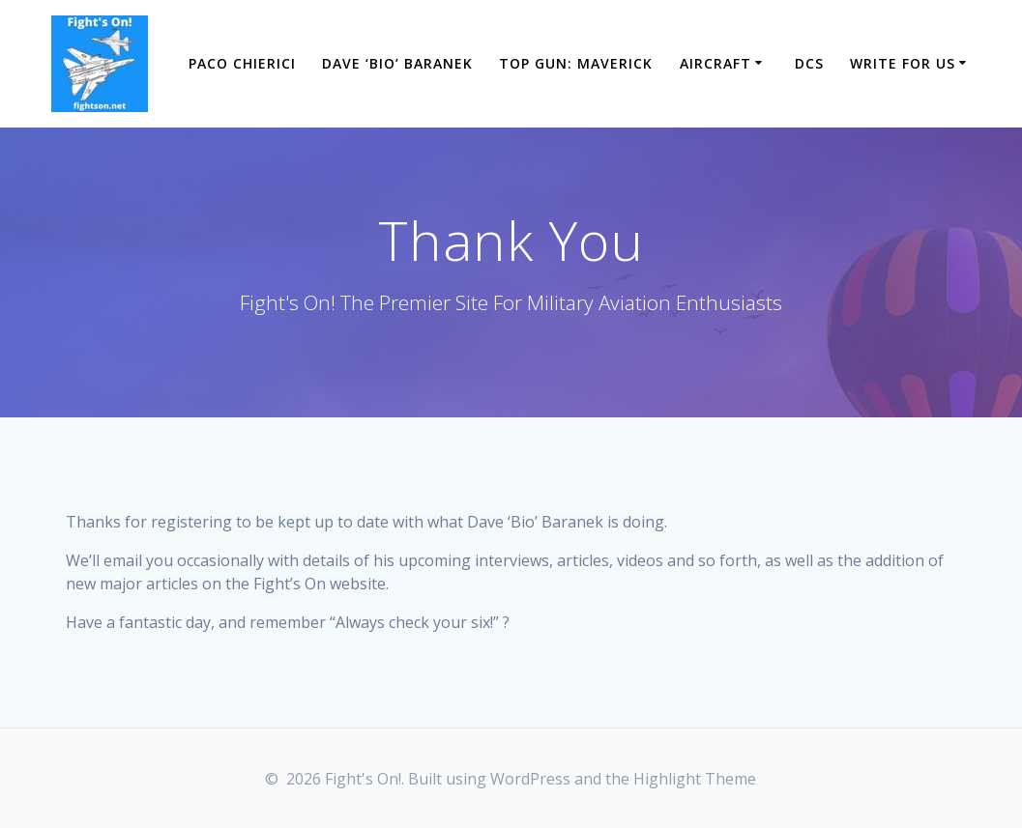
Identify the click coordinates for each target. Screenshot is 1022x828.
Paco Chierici (242, 63)
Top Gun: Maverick (576, 63)
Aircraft (715, 63)
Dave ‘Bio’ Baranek (397, 63)
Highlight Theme (694, 778)
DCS (809, 63)
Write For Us (902, 63)
